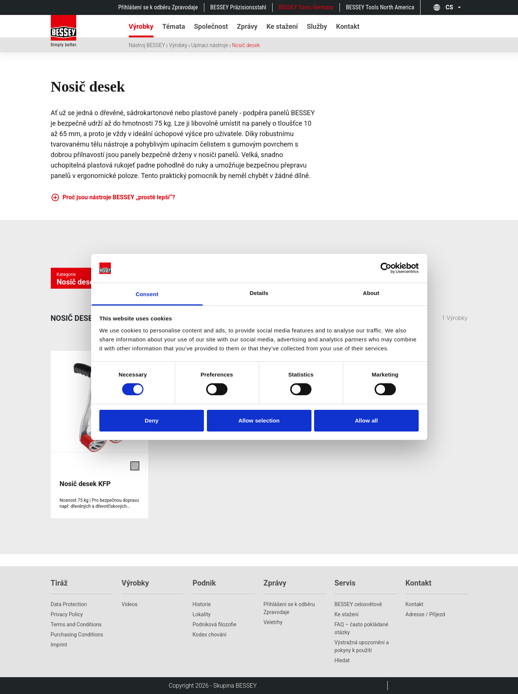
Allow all (366, 420)
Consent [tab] (147, 294)
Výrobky (178, 45)
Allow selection (259, 420)
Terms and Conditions (76, 624)
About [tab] (371, 293)
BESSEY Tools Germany (306, 7)
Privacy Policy (67, 614)
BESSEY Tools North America (380, 7)
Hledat (342, 660)
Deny (151, 420)
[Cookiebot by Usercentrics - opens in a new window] (386, 268)
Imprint (59, 645)
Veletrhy (273, 622)
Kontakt (415, 604)
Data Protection (69, 604)
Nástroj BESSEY (147, 45)
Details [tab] (259, 293)
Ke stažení (347, 614)
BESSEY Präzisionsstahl (238, 7)
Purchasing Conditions (77, 635)
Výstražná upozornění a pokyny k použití (362, 646)
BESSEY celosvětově (358, 604)
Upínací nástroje (209, 45)
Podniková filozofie (215, 624)
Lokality (202, 614)
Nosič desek (246, 45)
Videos (130, 604)
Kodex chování (210, 635)
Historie (202, 604)
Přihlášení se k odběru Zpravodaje (158, 7)
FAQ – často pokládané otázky (361, 628)
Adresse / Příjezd (425, 614)
